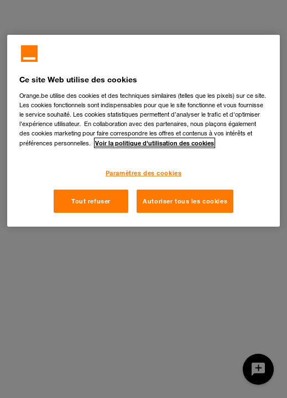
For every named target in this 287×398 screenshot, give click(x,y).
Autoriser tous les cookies (185, 201)
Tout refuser (91, 201)
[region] (143, 131)
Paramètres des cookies (144, 173)
